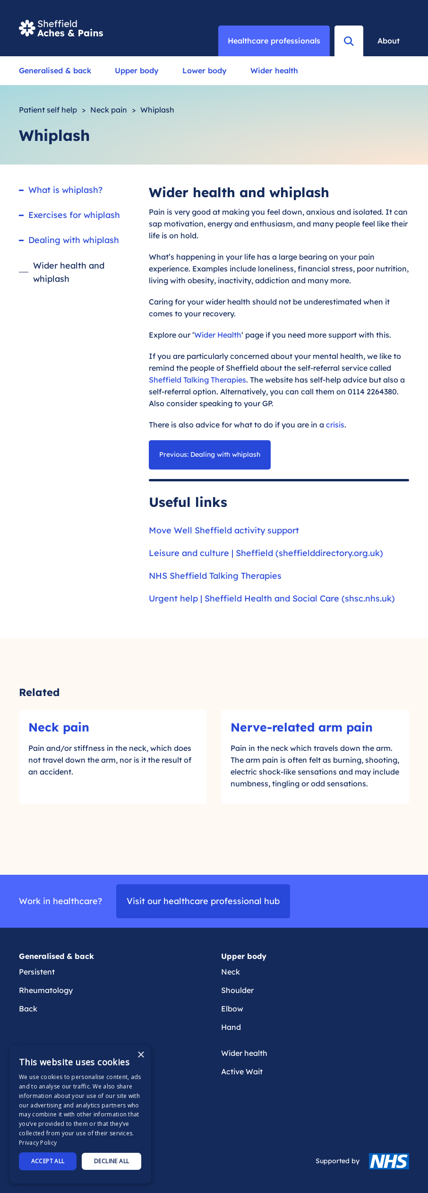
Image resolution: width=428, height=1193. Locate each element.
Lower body (204, 70)
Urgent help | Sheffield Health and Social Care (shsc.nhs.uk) (272, 598)
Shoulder (237, 990)
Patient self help (48, 109)
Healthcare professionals (274, 40)
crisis (335, 424)
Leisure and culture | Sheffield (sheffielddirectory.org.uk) (266, 553)
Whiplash (157, 109)
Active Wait (242, 1071)
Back (28, 1008)
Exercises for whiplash (74, 214)
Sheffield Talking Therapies (197, 379)
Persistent (37, 971)
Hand (231, 1027)
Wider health (274, 70)
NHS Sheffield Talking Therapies (215, 575)
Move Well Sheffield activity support (224, 530)
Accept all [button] (48, 1161)
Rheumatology (46, 990)
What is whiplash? (65, 189)
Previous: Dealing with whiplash (209, 454)
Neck (230, 971)
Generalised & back (55, 70)
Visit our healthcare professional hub (203, 901)
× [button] (140, 1055)
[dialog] (80, 1114)
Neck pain (108, 109)
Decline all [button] (111, 1161)
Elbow (232, 1008)
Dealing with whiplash (73, 240)
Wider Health (217, 335)
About (388, 40)
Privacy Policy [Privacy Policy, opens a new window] (38, 1143)
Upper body (137, 70)
